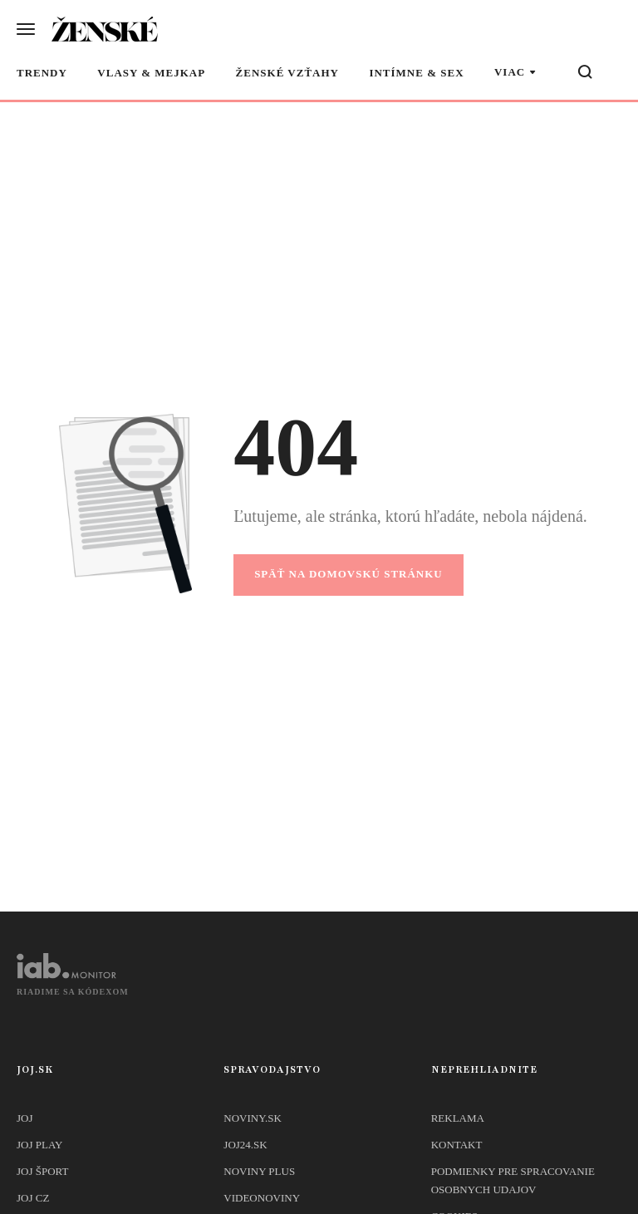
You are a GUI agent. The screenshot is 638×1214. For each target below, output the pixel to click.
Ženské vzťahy (287, 72)
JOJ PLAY (40, 1144)
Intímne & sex (416, 72)
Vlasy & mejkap (151, 72)
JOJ (25, 1118)
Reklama (457, 1118)
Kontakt (457, 1144)
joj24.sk (245, 1144)
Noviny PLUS (259, 1171)
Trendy (42, 72)
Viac (509, 72)
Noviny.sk (252, 1118)
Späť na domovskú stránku (348, 574)
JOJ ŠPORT (42, 1171)
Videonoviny (261, 1198)
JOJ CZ (33, 1198)
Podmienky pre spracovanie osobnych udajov (513, 1180)
